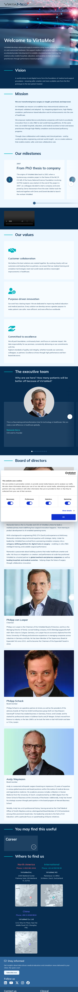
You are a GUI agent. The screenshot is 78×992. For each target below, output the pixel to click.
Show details (67, 510)
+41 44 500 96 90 (55, 868)
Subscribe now (11, 973)
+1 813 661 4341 (29, 868)
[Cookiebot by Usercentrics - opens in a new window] (67, 473)
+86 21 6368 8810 (29, 915)
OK (63, 517)
